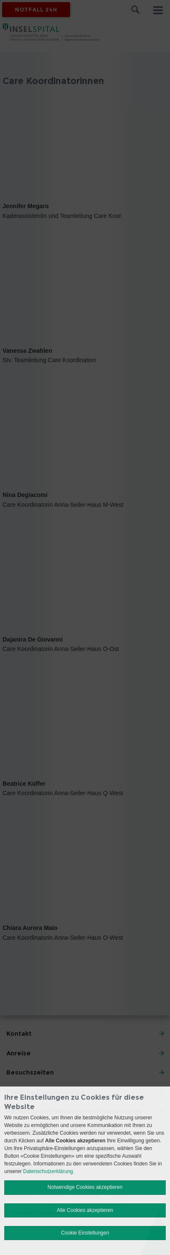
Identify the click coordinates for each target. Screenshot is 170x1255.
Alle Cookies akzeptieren (85, 1210)
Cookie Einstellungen (85, 1233)
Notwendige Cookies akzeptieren (84, 1187)
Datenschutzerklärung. (48, 1171)
